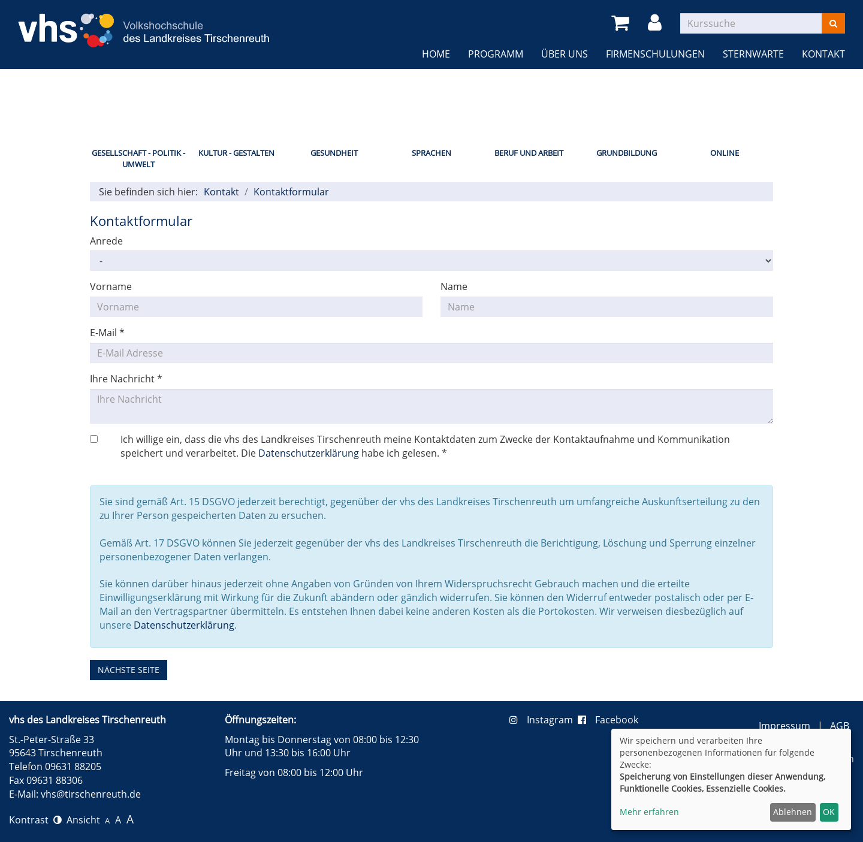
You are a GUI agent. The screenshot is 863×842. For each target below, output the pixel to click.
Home (436, 54)
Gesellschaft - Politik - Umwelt (138, 158)
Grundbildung (626, 152)
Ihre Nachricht (126, 378)
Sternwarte (753, 54)
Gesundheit (334, 152)
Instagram (543, 719)
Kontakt (823, 54)
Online (724, 152)
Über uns (564, 54)
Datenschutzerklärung (308, 453)
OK (829, 811)
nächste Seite (128, 669)
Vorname (111, 286)
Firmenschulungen (655, 54)
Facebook (608, 719)
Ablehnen (792, 811)
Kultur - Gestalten (236, 152)
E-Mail (107, 332)
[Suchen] (833, 23)
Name (453, 286)
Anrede (106, 241)
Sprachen (431, 152)
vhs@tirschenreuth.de (91, 794)
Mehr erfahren (649, 811)
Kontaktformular (291, 191)
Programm (495, 54)
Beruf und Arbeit (528, 152)
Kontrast (35, 819)
